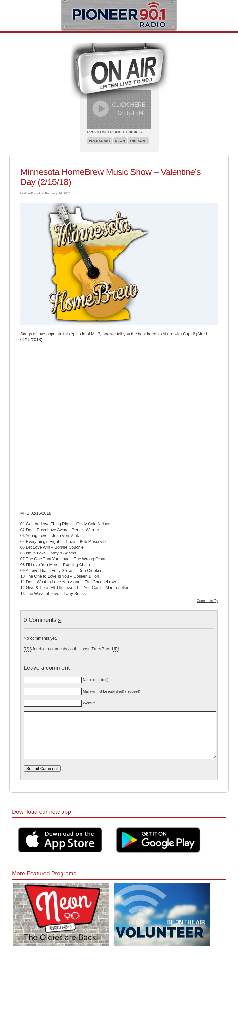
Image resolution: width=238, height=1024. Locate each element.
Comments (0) (207, 601)
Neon (120, 141)
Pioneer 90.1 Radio (119, 15)
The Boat (138, 141)
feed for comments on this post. (57, 648)
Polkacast (100, 141)
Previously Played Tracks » (115, 132)
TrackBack (105, 648)
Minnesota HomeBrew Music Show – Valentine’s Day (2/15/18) (110, 177)
